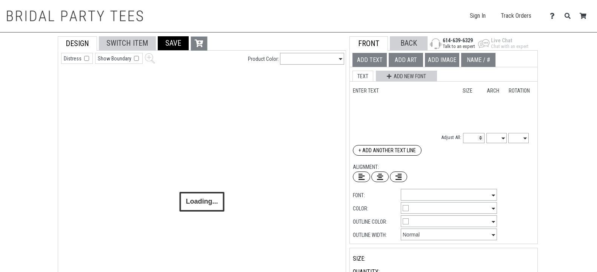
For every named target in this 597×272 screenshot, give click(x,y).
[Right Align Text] (398, 177)
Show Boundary (115, 59)
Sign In (478, 15)
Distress (73, 59)
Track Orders (516, 15)
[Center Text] (380, 177)
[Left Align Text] (361, 177)
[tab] (41, 84)
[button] (173, 43)
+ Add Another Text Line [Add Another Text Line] (387, 150)
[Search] (569, 16)
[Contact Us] (554, 16)
